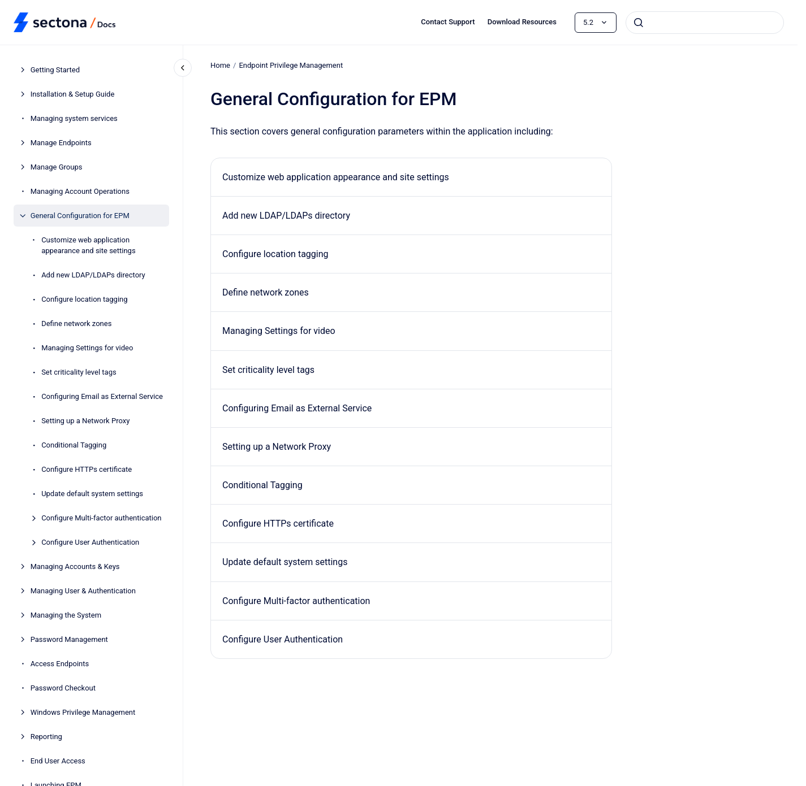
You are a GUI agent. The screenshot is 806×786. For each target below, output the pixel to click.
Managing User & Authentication (83, 591)
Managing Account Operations (80, 191)
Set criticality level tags (79, 372)
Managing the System (66, 615)
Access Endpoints (60, 663)
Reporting (46, 736)
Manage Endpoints (61, 142)
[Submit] (639, 23)
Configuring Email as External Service (102, 396)
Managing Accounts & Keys (75, 566)
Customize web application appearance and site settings (88, 245)
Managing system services (74, 118)
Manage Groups (57, 167)
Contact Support (448, 22)
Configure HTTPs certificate (86, 469)
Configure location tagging (84, 299)
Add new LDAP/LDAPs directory (93, 275)
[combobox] (704, 22)
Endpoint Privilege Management (291, 65)
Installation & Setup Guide (73, 94)
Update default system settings (92, 493)
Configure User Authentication (90, 542)
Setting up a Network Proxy (85, 420)
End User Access (58, 761)
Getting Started (55, 70)
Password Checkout (63, 688)
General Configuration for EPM (80, 215)
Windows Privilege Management (83, 712)
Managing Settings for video (87, 348)
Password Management (69, 639)
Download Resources (522, 22)
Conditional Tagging (73, 445)
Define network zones (76, 323)
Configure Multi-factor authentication (101, 518)
